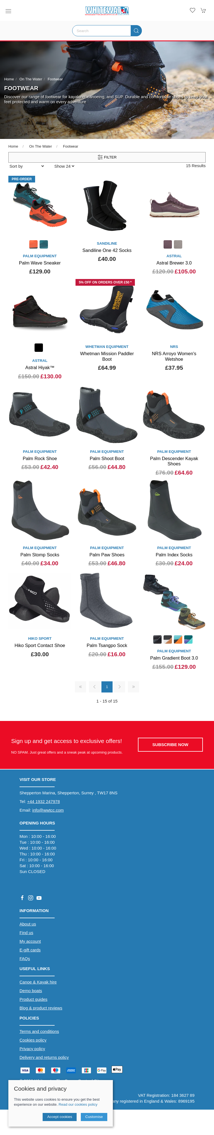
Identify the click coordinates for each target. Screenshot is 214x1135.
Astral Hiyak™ (40, 367)
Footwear (55, 79)
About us (28, 924)
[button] (8, 11)
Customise (94, 1117)
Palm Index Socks (174, 554)
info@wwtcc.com (48, 810)
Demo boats (31, 990)
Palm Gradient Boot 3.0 (174, 657)
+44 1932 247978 (43, 801)
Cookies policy (33, 1040)
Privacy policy (32, 1048)
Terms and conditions (39, 1031)
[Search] (107, 30)
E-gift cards (30, 950)
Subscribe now (170, 744)
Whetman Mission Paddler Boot (107, 356)
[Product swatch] (33, 245)
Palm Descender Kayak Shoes (174, 461)
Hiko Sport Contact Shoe (39, 645)
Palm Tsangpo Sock (107, 645)
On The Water (31, 79)
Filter (107, 157)
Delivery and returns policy (44, 1057)
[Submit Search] (136, 30)
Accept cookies (59, 1117)
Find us (26, 932)
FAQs (25, 958)
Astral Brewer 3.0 (174, 262)
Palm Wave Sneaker (40, 262)
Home (9, 79)
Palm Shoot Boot (107, 458)
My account (30, 941)
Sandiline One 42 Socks (107, 250)
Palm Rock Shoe (40, 458)
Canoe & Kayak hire (38, 982)
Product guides (33, 999)
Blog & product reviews (41, 1008)
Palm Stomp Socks (39, 554)
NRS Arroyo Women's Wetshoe (174, 356)
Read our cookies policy (78, 1104)
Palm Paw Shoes (107, 554)
